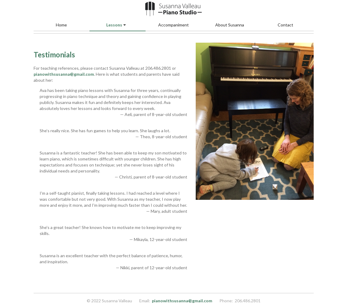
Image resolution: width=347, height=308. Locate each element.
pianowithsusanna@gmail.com (64, 74)
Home (61, 24)
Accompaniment (173, 24)
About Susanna (229, 24)
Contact (285, 24)
